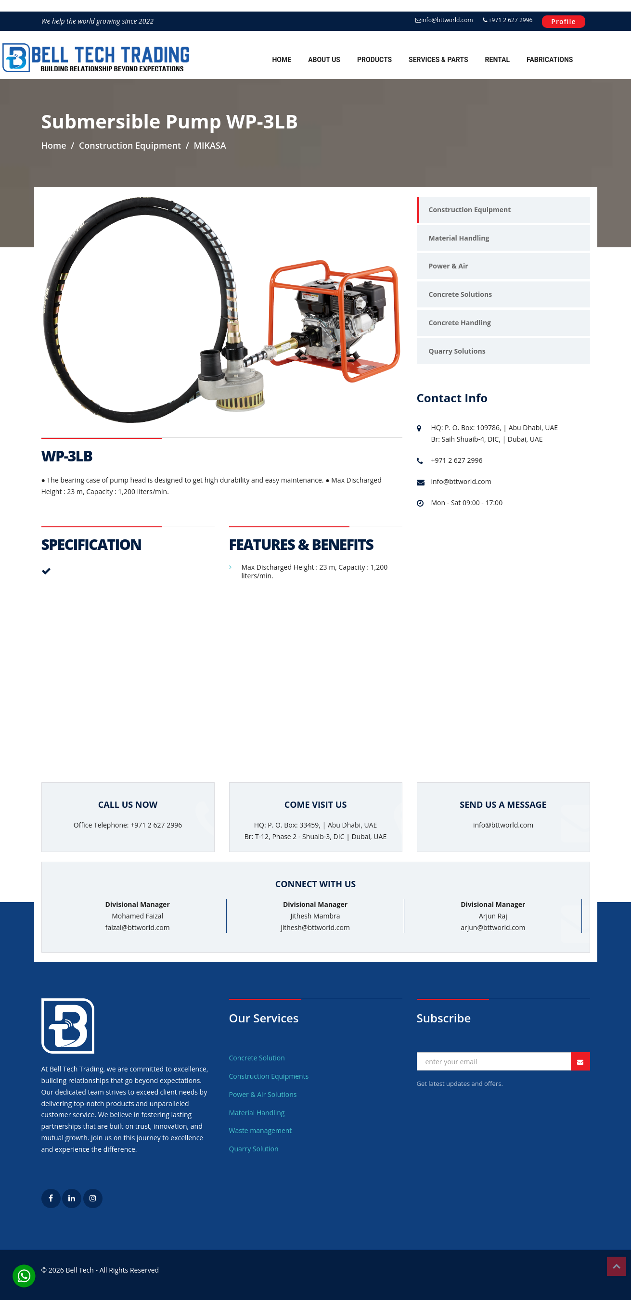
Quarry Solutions (457, 351)
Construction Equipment (470, 209)
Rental (497, 60)
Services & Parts (438, 60)
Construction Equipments (269, 1076)
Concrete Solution (257, 1057)
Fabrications (550, 60)
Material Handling (459, 237)
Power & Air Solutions (263, 1094)
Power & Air (448, 265)
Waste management (260, 1130)
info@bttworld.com (444, 20)
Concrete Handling (460, 322)
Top (616, 1266)
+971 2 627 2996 (508, 20)
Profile (563, 21)
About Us (324, 60)
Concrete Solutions (460, 294)
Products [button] (374, 60)
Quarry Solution (254, 1148)
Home (281, 60)
